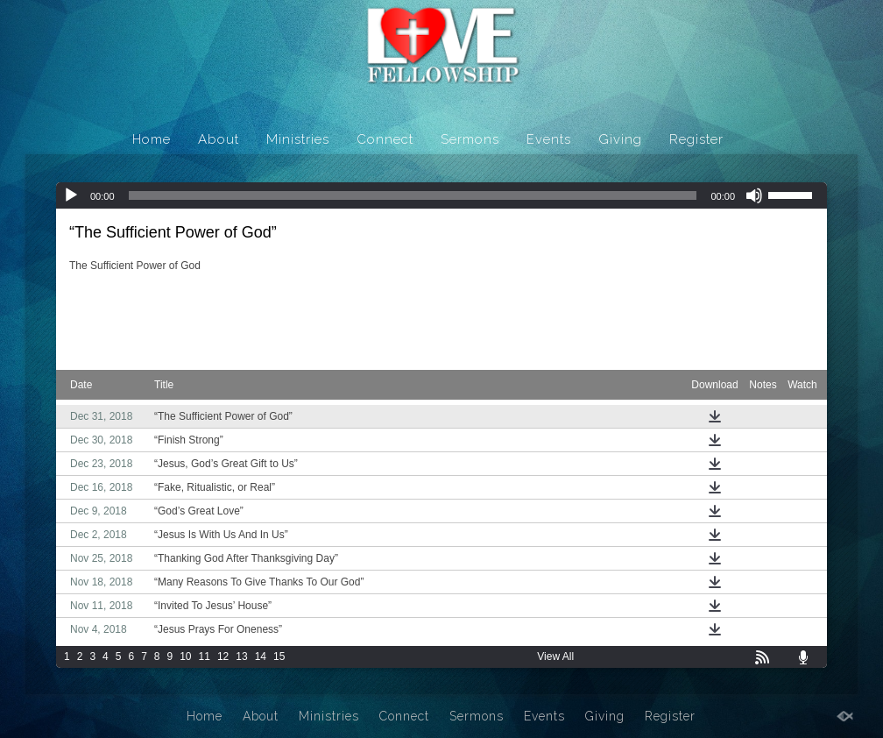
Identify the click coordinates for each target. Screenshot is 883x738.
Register (696, 139)
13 (241, 656)
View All (555, 656)
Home (151, 139)
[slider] (413, 195)
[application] (441, 195)
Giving (620, 139)
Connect (385, 139)
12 (223, 656)
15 (279, 656)
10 (185, 656)
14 (260, 656)
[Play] (71, 195)
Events (548, 139)
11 (204, 656)
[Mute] (754, 195)
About (218, 139)
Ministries (297, 139)
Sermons (470, 139)
